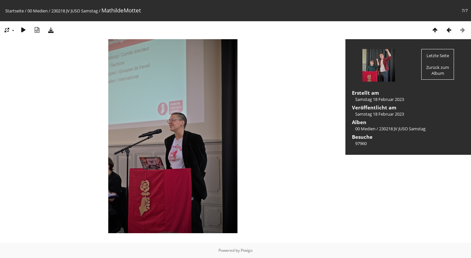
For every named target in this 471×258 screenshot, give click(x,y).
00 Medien (37, 11)
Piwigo (247, 250)
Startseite (14, 11)
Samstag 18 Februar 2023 (379, 99)
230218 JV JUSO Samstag (74, 11)
